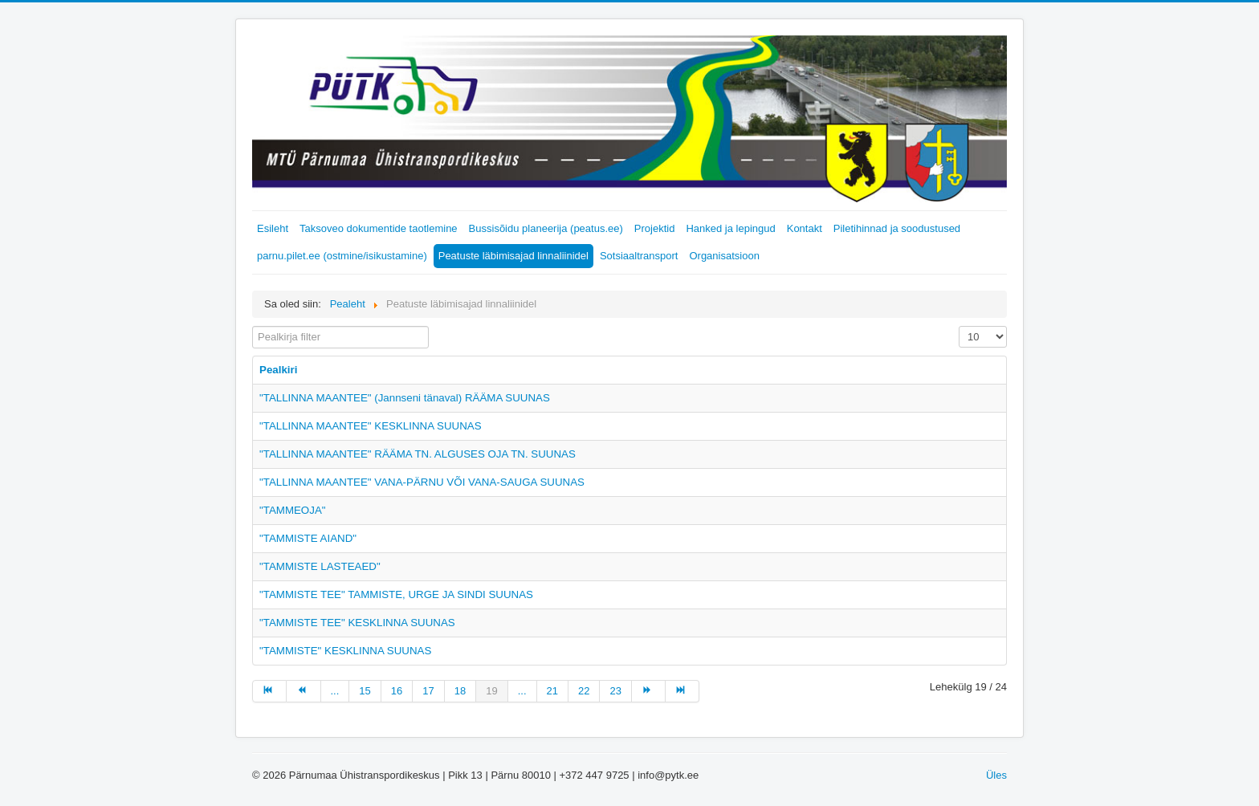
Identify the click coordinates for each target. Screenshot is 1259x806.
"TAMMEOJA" (292, 510)
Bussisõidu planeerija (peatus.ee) (546, 228)
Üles (996, 775)
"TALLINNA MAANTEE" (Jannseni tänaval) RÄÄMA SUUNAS (404, 398)
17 (428, 691)
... (335, 691)
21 (552, 691)
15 (364, 691)
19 (491, 691)
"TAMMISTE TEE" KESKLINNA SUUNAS (357, 623)
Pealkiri (278, 370)
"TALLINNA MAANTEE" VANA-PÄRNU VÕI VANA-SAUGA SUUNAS (422, 482)
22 (583, 691)
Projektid (654, 228)
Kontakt (804, 228)
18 (460, 691)
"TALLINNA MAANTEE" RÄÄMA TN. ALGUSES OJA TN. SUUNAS (417, 454)
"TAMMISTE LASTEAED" (320, 566)
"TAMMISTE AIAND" (308, 538)
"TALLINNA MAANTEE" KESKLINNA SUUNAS (370, 426)
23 (615, 691)
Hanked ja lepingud (730, 228)
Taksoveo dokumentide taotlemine (378, 228)
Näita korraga (959, 326)
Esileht (272, 228)
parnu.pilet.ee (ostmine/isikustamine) (342, 256)
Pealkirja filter (252, 326)
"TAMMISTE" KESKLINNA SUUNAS (345, 651)
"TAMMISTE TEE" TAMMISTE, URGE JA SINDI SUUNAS (396, 594)
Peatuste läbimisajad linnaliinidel (513, 256)
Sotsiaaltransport (639, 256)
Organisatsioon (724, 256)
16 (396, 691)
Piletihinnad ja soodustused (896, 228)
